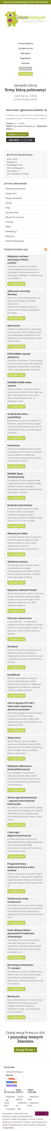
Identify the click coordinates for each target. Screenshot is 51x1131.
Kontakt (25, 63)
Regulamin (25, 58)
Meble (8, 226)
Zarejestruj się (25, 48)
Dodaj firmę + (25, 1050)
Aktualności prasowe (14, 217)
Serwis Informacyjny (14, 1072)
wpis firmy (17, 134)
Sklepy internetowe (13, 198)
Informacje (25, 68)
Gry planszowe (11, 212)
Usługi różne (10, 193)
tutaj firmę (20, 140)
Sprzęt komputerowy (14, 241)
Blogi (7, 207)
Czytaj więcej (8, 1128)
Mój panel (25, 53)
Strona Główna (25, 43)
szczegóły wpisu (16, 283)
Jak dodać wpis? (6, 1103)
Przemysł (9, 222)
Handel (8, 203)
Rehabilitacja (11, 231)
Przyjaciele (10, 1109)
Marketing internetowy (15, 188)
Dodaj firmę (25, 73)
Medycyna (9, 236)
